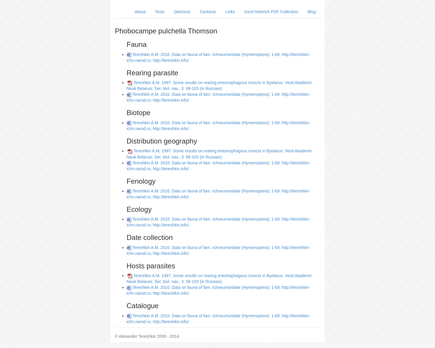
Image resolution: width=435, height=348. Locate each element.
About (140, 11)
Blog (311, 11)
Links (230, 11)
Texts (160, 11)
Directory (182, 11)
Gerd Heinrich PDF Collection (271, 11)
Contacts (208, 11)
